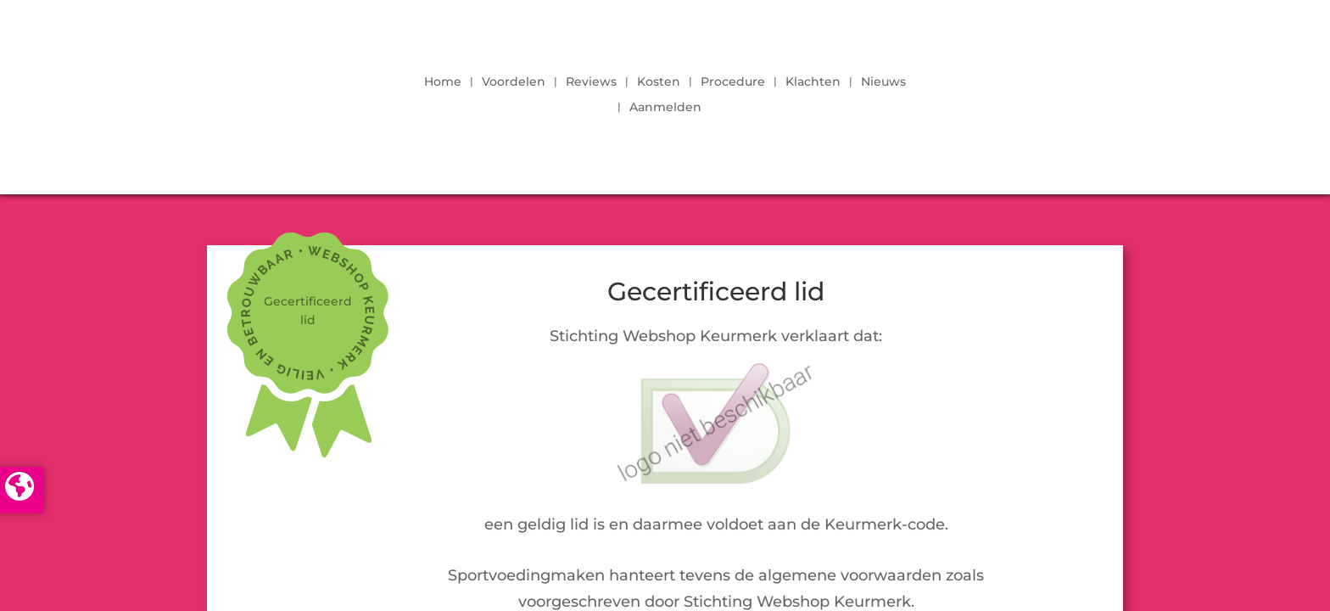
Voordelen (513, 82)
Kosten (658, 82)
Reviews (591, 82)
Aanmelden (665, 108)
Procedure (733, 82)
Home (442, 82)
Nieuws (883, 82)
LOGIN (1076, 90)
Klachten (813, 82)
